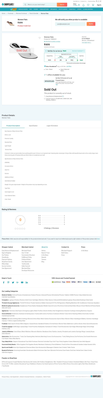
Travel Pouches (33, 326)
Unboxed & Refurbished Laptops (63, 300)
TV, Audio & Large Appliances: (11, 303)
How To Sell (25, 253)
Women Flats (62, 323)
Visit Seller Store (86, 42)
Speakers (97, 303)
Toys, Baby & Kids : (7, 341)
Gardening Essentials (8, 315)
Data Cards (89, 300)
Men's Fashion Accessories (48, 318)
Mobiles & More (23, 9)
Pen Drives (61, 306)
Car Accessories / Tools (58, 336)
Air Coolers (34, 362)
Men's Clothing (22, 318)
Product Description (13, 126)
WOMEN (36, 9)
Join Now (68, 66)
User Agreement (6, 268)
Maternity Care (77, 341)
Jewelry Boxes (90, 331)
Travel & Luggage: (7, 326)
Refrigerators (61, 303)
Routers (22, 300)
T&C (57, 84)
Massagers (50, 347)
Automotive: (5, 336)
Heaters (39, 364)
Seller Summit (26, 266)
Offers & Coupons (7, 362)
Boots (80, 323)
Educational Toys (23, 341)
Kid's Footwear (33, 341)
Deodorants (30, 350)
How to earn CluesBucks (78, 50)
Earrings (78, 331)
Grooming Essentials (20, 350)
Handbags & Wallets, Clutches (82, 318)
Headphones (23, 306)
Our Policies (5, 255)
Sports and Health (7, 347)
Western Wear (69, 318)
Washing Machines (71, 303)
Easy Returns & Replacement (10, 250)
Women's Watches (36, 331)
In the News (45, 255)
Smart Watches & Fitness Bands (90, 306)
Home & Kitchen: (7, 313)
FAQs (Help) (5, 264)
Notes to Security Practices (27, 376)
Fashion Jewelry (57, 331)
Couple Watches (17, 362)
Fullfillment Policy (27, 257)
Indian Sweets (88, 344)
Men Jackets (14, 364)
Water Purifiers (38, 311)
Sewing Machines (81, 311)
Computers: (5, 300)
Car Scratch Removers (90, 336)
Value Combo (88, 350)
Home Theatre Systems (34, 303)
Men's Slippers (24, 323)
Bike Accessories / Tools (16, 336)
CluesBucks (5, 257)
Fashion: (4, 318)
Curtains (91, 313)
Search (62, 4)
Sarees (4, 320)
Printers (17, 300)
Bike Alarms (16, 338)
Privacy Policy (5, 376)
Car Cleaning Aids (29, 336)
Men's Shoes (67, 364)
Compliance (39, 376)
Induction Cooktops (70, 311)
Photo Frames (58, 364)
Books (36, 344)
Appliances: (5, 311)
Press (63, 255)
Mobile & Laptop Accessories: (11, 306)
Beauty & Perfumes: (8, 350)
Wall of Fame (46, 376)
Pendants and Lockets (69, 331)
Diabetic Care (58, 347)
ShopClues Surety (7, 261)
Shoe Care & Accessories (90, 323)
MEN (31, 9)
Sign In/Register (6, 253)
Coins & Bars (17, 331)
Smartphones (26, 295)
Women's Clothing (12, 318)
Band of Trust (45, 253)
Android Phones (17, 295)
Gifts (94, 344)
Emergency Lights (28, 311)
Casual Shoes (33, 323)
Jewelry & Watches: (8, 331)
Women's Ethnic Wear (34, 318)
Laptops (11, 300)
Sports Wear (60, 318)
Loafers (76, 323)
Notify (91, 24)
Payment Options (7, 259)
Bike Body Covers (46, 336)
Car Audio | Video (7, 338)
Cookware (56, 313)
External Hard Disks (70, 306)
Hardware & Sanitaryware (26, 313)
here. (98, 239)
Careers (44, 259)
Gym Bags (72, 326)
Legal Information (52, 126)
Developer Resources (28, 270)
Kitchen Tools (64, 313)
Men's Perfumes (39, 350)
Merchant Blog (26, 268)
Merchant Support (66, 250)
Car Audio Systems (48, 364)
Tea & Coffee (66, 344)
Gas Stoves (26, 362)
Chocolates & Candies (76, 344)
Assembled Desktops (79, 300)
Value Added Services (85, 295)
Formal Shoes (54, 323)
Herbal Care (80, 350)
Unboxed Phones (46, 295)
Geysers (89, 311)
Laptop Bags (24, 326)
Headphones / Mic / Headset (53, 362)
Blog (43, 261)
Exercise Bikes (31, 347)
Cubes (70, 341)
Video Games (49, 300)
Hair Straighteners (58, 311)
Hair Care (47, 350)
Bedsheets (15, 313)
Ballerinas (70, 323)
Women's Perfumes (56, 350)
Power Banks (32, 306)
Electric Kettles (48, 311)
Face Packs (66, 350)
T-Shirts (9, 320)
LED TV (8, 364)
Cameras (90, 303)
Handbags (95, 318)
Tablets (67, 295)
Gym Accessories (41, 347)
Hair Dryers (19, 311)
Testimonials (25, 264)
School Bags (90, 326)
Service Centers (6, 266)
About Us (45, 247)
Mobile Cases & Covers (50, 306)
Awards (44, 257)
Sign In (99, 5)
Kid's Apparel (86, 341)
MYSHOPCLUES (49, 81)
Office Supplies (21, 344)
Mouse (79, 306)
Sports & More (63, 9)
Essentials (72, 9)
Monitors (41, 300)
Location (75, 5)
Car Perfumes (79, 336)
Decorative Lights (76, 364)
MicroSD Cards (6, 308)
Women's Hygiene (7, 352)
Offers (79, 9)
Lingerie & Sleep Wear (19, 320)
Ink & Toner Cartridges (32, 300)
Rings (83, 331)
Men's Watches (26, 331)
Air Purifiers (41, 362)
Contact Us (83, 1)
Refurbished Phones (58, 295)
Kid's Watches (6, 333)
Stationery (48, 344)
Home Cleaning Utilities (75, 313)
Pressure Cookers (68, 362)
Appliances (53, 9)
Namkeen (41, 344)
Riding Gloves (70, 336)
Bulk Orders (64, 253)
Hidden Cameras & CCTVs (49, 303)
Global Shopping (88, 9)
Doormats (85, 313)
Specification (33, 126)
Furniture (49, 313)
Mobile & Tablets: (7, 295)
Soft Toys (56, 341)
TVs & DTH (23, 303)
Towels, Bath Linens (40, 313)
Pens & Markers (56, 344)
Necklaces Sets (47, 331)
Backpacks (40, 306)
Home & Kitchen (44, 9)
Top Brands (5, 366)
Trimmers (12, 311)
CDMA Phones (74, 295)
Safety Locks (6, 328)
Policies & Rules (26, 259)
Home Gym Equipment (19, 347)
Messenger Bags (81, 326)
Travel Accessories (63, 326)
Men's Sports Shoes (14, 323)
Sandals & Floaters (43, 323)
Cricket (65, 347)
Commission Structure (28, 255)
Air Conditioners (82, 303)
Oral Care (73, 350)
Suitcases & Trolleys (51, 326)
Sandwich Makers (79, 362)
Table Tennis (71, 347)
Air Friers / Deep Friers (91, 362)
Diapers (15, 341)
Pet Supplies (29, 344)
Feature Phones (35, 295)
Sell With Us (76, 1)
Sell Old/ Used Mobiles (8, 297)
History (44, 250)
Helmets (37, 336)
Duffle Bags (16, 326)
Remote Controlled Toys (45, 341)
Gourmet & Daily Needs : (9, 344)
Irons (3, 364)
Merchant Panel (26, 250)
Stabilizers (33, 364)
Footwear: (5, 323)
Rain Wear (85, 364)
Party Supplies (64, 341)
